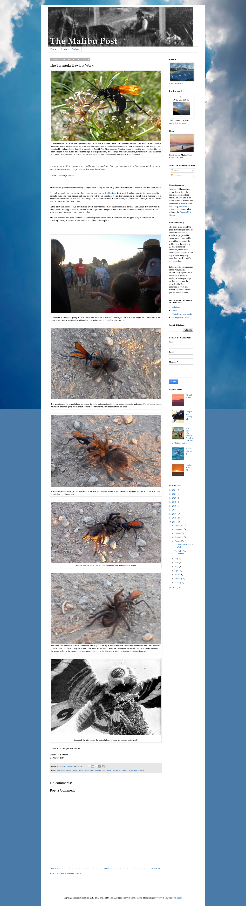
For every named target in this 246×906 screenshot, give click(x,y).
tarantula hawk (127, 770)
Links (64, 49)
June (177, 562)
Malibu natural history (80, 770)
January (178, 582)
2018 (174, 506)
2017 (174, 510)
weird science (139, 770)
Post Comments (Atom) (71, 873)
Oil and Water (189, 396)
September (179, 537)
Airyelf (161, 898)
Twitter (174, 310)
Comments (176, 175)
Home (53, 49)
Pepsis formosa (95, 770)
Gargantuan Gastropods (189, 415)
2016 (174, 514)
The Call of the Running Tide (181, 552)
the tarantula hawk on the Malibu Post (99, 193)
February (179, 578)
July (177, 558)
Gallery (75, 49)
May (177, 566)
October (178, 533)
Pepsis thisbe (106, 770)
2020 (174, 498)
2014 (174, 522)
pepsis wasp (116, 770)
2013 (174, 587)
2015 (174, 518)
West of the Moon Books (182, 314)
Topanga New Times (180, 317)
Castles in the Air (189, 467)
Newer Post (55, 868)
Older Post (156, 868)
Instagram (176, 307)
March (178, 574)
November (179, 529)
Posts (174, 170)
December (179, 525)
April (177, 570)
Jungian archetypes (64, 770)
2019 (174, 502)
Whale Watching (189, 451)
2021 (174, 494)
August (178, 541)
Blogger (178, 898)
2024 (174, 490)
